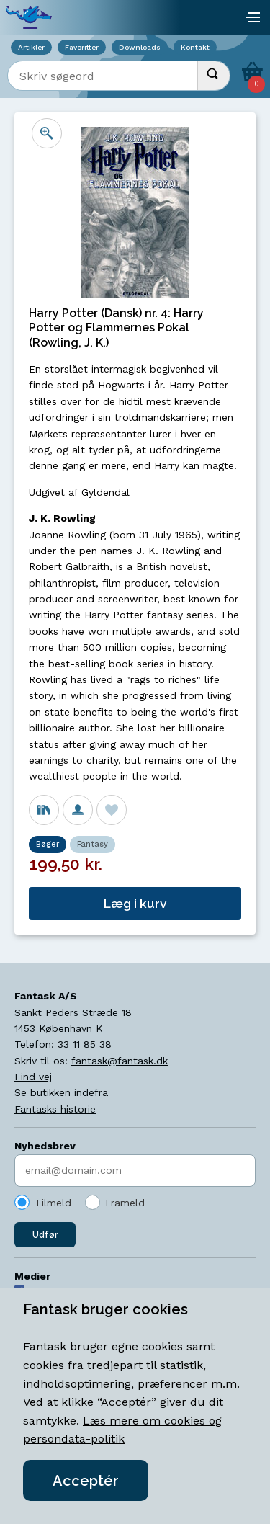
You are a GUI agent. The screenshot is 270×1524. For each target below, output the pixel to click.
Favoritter (82, 47)
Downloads (140, 47)
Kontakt (195, 47)
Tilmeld (53, 1202)
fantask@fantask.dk (119, 1060)
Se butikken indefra (61, 1092)
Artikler (31, 47)
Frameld (125, 1202)
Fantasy (92, 844)
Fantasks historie (55, 1109)
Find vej (33, 1076)
